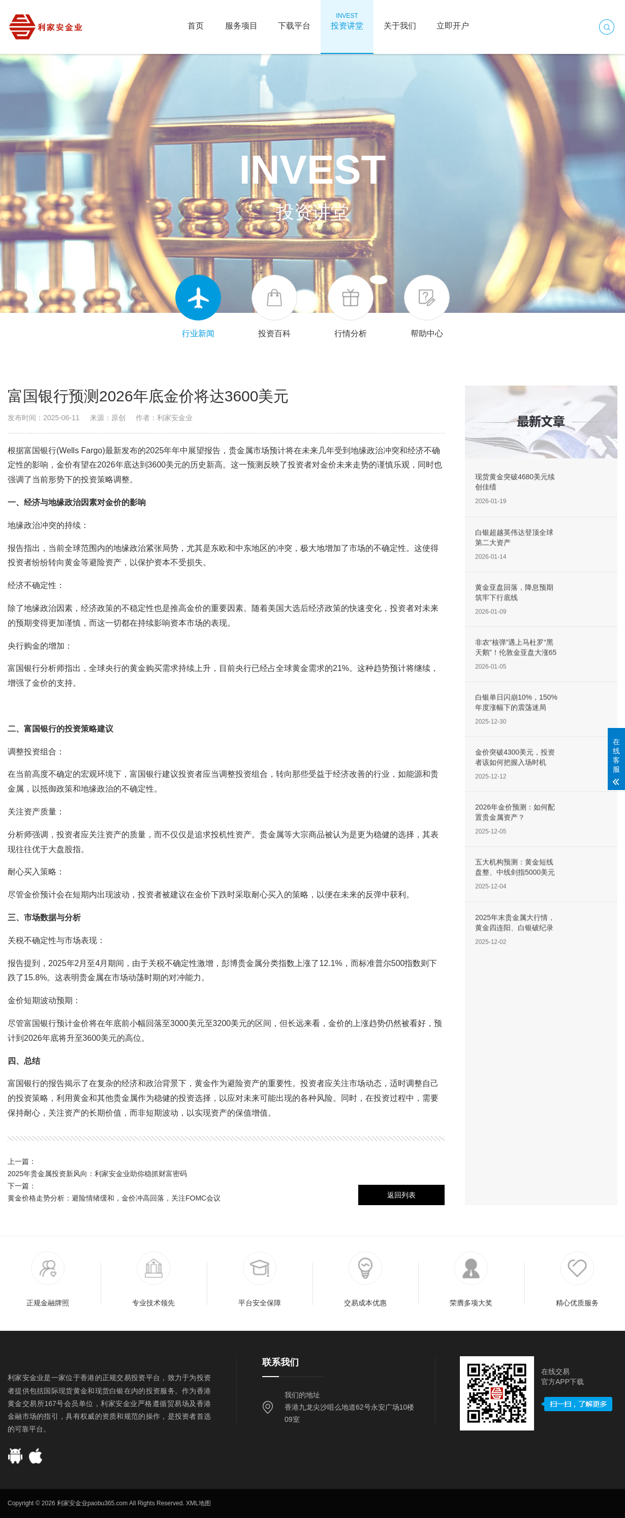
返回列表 (401, 1195)
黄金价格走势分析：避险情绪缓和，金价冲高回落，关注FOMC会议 (114, 1198)
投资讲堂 (347, 21)
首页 (195, 21)
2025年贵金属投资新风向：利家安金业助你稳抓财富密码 (97, 1174)
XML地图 (198, 1503)
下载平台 (294, 21)
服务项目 (241, 21)
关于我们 (400, 21)
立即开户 (452, 21)
